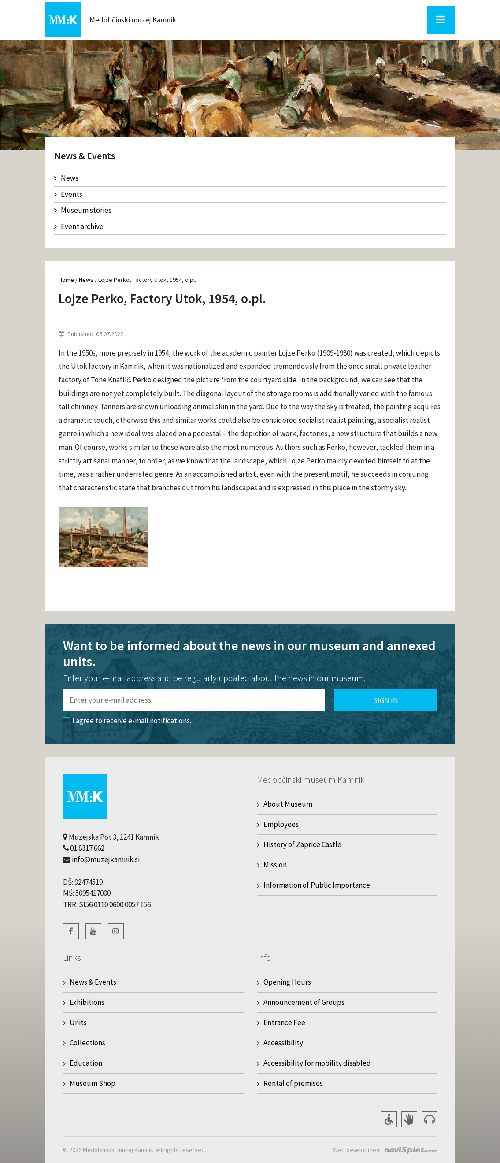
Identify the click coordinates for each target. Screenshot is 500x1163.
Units (78, 1022)
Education (86, 1063)
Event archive (79, 226)
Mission (275, 865)
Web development (356, 1150)
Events (68, 194)
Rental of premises (293, 1083)
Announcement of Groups (303, 1002)
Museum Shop (92, 1083)
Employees (281, 824)
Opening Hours (287, 982)
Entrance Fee (284, 1022)
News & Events (93, 982)
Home (66, 280)
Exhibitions (87, 1002)
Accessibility (283, 1043)
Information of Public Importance (316, 885)
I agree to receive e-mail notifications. (127, 721)
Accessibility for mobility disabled (317, 1063)
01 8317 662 (87, 848)
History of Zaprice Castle (302, 844)
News (66, 178)
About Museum (287, 804)
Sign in (385, 700)
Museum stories (82, 210)
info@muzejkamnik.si (106, 859)
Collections (87, 1043)
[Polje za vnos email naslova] (194, 700)
